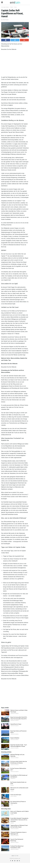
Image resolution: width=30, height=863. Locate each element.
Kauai (15, 7)
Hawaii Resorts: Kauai (15, 724)
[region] (15, 64)
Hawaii (11, 7)
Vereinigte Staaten (5, 7)
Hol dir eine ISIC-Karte (15, 794)
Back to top (15, 855)
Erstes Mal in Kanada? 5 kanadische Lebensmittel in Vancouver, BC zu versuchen (19, 820)
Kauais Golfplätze (14, 738)
